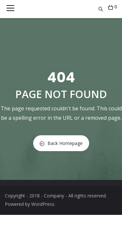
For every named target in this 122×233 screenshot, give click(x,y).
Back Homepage (61, 143)
